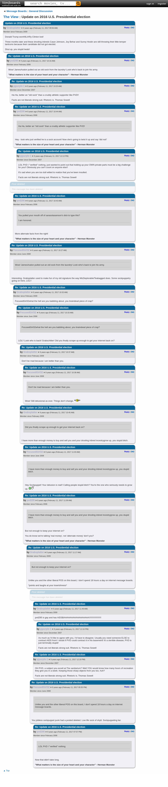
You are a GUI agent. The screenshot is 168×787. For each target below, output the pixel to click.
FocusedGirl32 (21, 250)
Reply (126, 28)
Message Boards (16, 11)
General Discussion (41, 11)
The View (10, 17)
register (162, 3)
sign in (150, 3)
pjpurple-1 (19, 86)
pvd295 (14, 60)
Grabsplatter (13, 28)
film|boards (11, 3)
